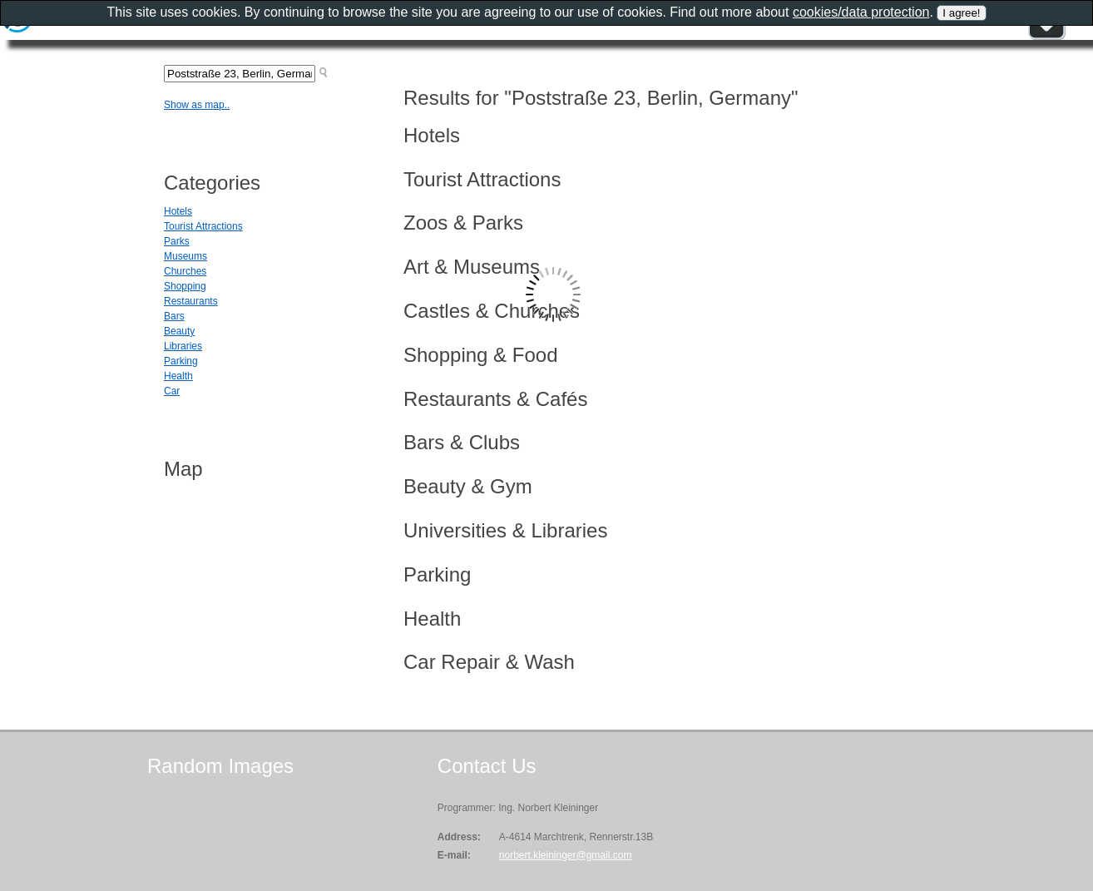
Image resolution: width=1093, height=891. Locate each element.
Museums (185, 256)
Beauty (179, 331)
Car (172, 391)
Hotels (178, 211)
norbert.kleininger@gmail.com (565, 855)
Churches (185, 271)
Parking (181, 361)
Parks (177, 241)
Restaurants (191, 301)
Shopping (185, 286)
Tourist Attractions (203, 226)
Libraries (183, 346)
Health (178, 376)
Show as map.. (197, 105)
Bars (174, 316)
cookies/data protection (861, 12)
